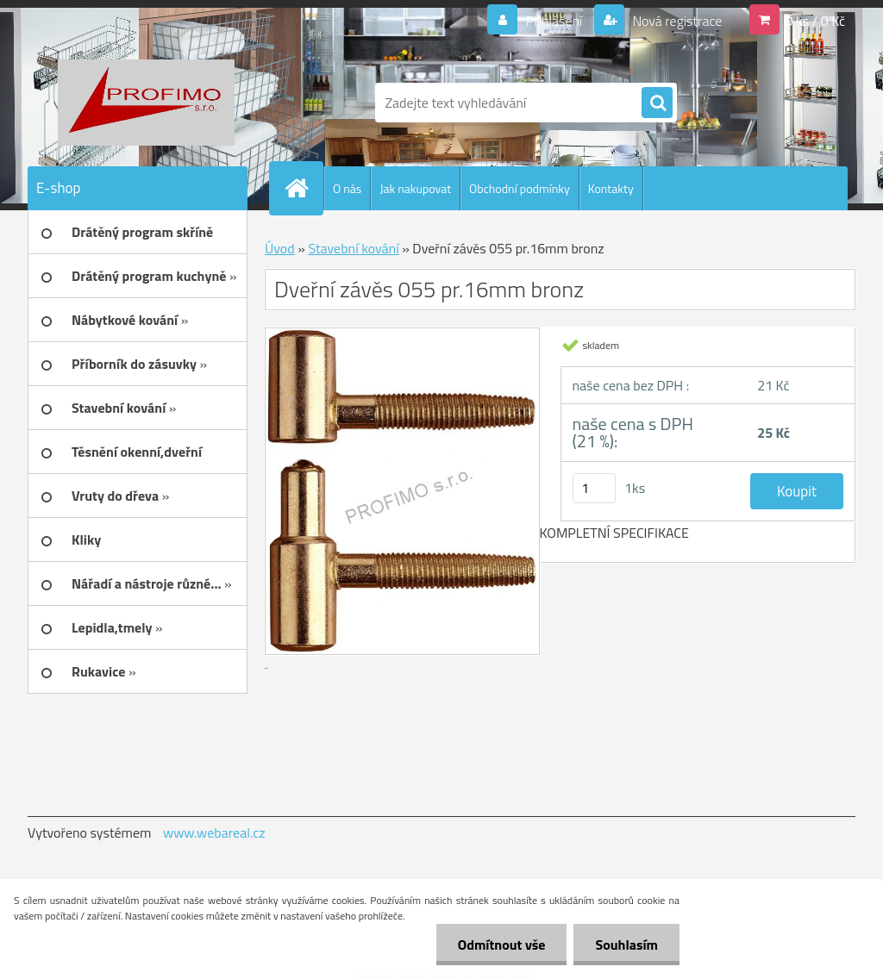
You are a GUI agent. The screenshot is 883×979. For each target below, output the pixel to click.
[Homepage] (303, 187)
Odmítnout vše (502, 944)
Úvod (280, 248)
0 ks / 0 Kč (815, 20)
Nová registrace (676, 20)
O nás (347, 188)
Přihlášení (554, 20)
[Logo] (146, 102)
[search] (657, 103)
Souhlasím (626, 944)
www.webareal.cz (214, 832)
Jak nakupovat (415, 188)
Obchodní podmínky (519, 188)
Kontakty (611, 188)
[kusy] (594, 488)
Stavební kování (353, 248)
